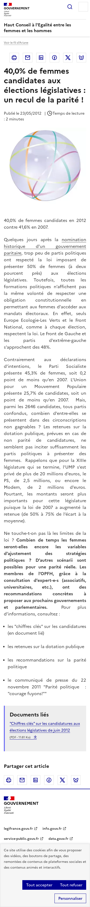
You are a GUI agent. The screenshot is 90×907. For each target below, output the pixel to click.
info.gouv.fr (52, 828)
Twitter (68, 57)
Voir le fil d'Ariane (16, 43)
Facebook (54, 57)
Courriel (27, 57)
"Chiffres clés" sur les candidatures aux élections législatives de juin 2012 (45, 730)
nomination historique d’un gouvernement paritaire (45, 246)
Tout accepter (39, 885)
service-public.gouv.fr (21, 838)
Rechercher (70, 7)
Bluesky (81, 57)
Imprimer (14, 57)
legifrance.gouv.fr (18, 828)
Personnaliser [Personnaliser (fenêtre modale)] (70, 898)
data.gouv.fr (58, 838)
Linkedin (41, 57)
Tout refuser (71, 885)
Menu (83, 7)
